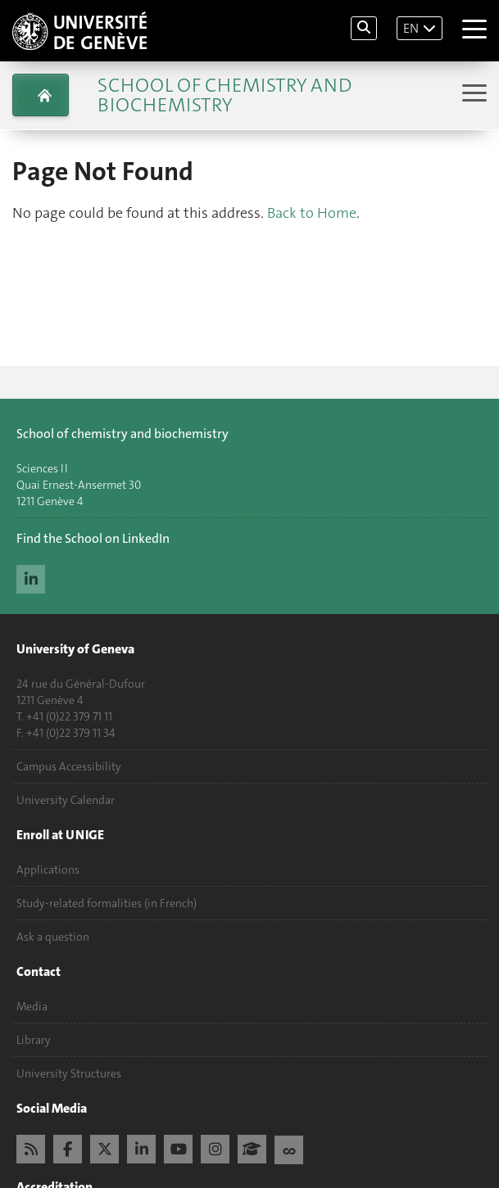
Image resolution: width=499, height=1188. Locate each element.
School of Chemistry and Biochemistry (225, 95)
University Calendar (65, 800)
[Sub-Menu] (472, 94)
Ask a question (52, 936)
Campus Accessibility (68, 766)
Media (32, 1006)
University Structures (68, 1073)
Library (33, 1039)
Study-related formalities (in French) (106, 903)
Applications (47, 869)
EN (411, 28)
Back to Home (311, 213)
